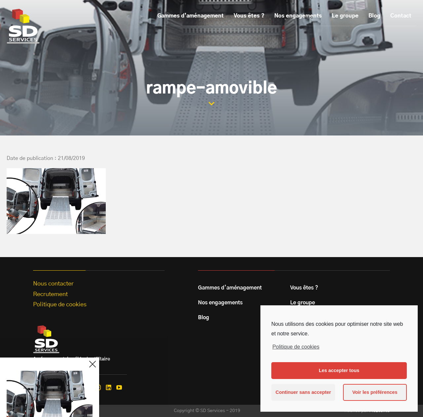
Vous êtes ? (249, 16)
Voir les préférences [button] (375, 392)
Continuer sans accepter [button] (303, 392)
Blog (374, 16)
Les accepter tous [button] (339, 370)
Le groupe (345, 16)
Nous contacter (53, 284)
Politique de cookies (295, 347)
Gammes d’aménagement (190, 16)
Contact (400, 16)
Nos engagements (298, 16)
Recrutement (50, 294)
